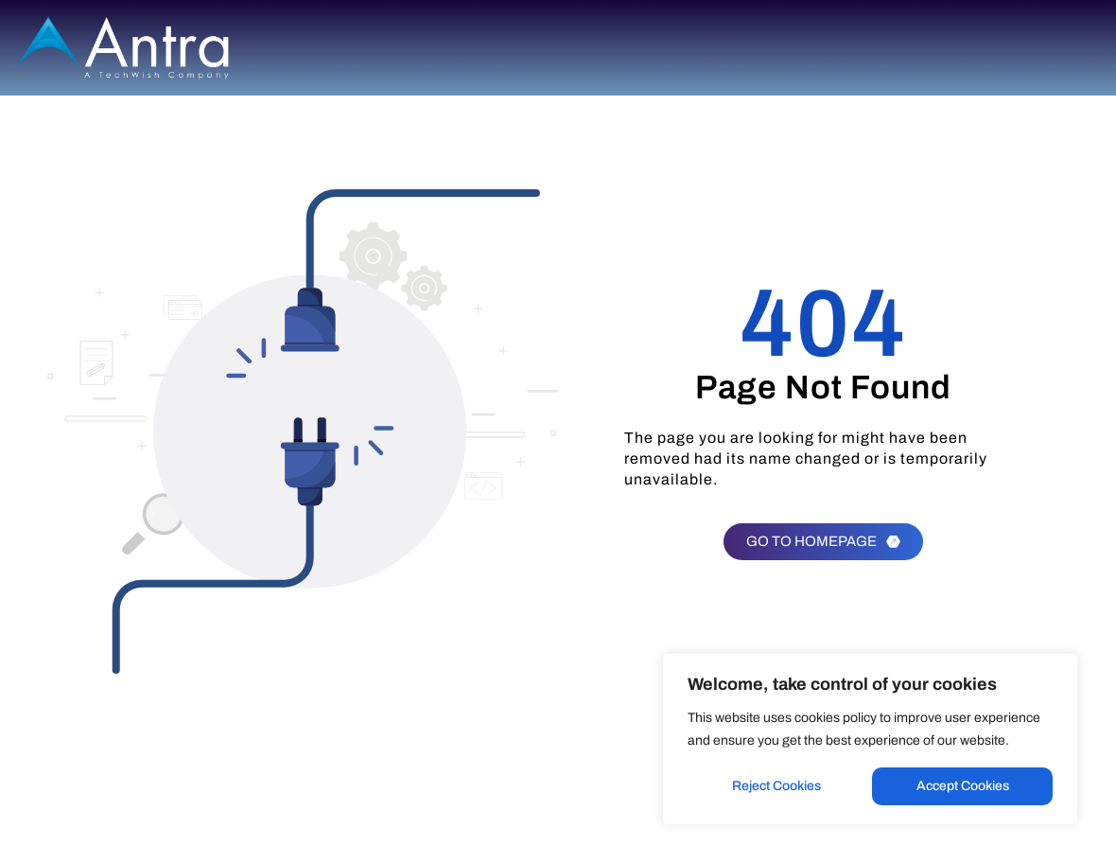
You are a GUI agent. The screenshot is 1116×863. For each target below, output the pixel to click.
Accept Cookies (962, 786)
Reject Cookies (776, 786)
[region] (870, 739)
